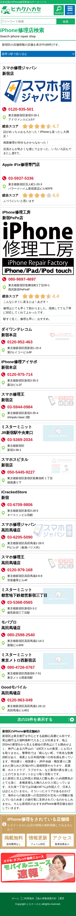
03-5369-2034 (20, 439)
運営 (61, 898)
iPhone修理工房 (38, 215)
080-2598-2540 (21, 635)
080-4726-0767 (21, 667)
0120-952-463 (20, 342)
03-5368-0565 (20, 602)
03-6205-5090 (20, 537)
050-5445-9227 (21, 472)
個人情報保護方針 (47, 898)
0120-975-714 (20, 374)
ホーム (15, 898)
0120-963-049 (20, 700)
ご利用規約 (28, 898)
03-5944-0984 (20, 407)
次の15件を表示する (34, 719)
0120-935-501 (21, 109)
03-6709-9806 (20, 504)
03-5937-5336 (21, 178)
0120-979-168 (20, 570)
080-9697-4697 (22, 279)
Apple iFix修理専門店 (38, 167)
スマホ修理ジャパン (38, 71)
